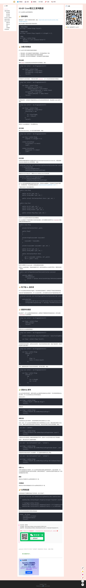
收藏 (49, 549)
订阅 (47, 2)
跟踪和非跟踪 (7, 19)
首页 (26, 2)
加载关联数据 (7, 10)
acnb (49, 586)
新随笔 (33, 2)
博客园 (19, 2)
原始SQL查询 (7, 20)
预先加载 (8, 12)
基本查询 (6, 9)
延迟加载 (8, 15)
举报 (52, 549)
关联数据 (8, 27)
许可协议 (52, 527)
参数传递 (8, 22)
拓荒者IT (35, 549)
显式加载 (8, 14)
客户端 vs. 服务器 (8, 17)
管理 (53, 2)
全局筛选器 (7, 29)
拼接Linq (8, 24)
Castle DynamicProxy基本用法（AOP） (48, 184)
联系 (40, 2)
